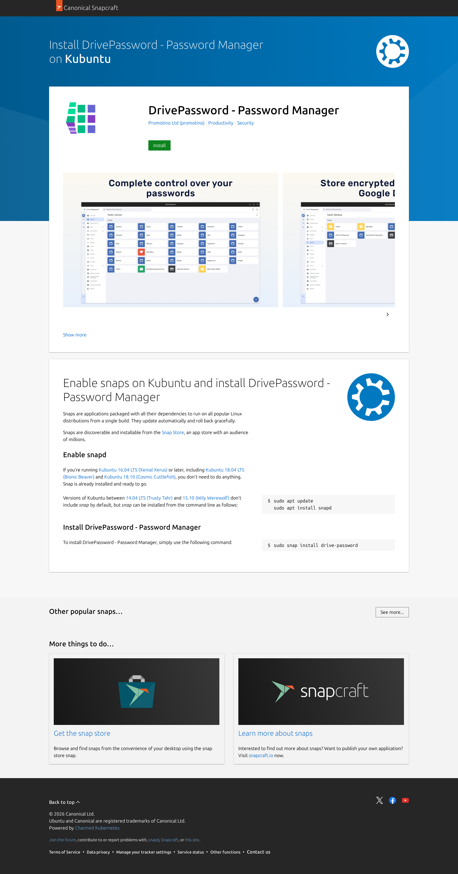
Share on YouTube (405, 800)
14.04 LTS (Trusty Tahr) (149, 497)
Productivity (220, 122)
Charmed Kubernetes (97, 827)
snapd (153, 839)
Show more (74, 334)
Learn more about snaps (275, 733)
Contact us (258, 851)
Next (387, 314)
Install (159, 145)
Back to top (64, 802)
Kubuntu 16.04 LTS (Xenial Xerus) (133, 469)
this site (192, 839)
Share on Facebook (392, 800)
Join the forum (62, 839)
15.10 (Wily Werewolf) (206, 497)
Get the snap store (82, 733)
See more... (392, 612)
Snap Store (173, 432)
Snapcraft (169, 839)
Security (245, 122)
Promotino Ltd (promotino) (177, 122)
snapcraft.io (261, 755)
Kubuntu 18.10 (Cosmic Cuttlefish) (140, 476)
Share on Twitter (379, 800)
